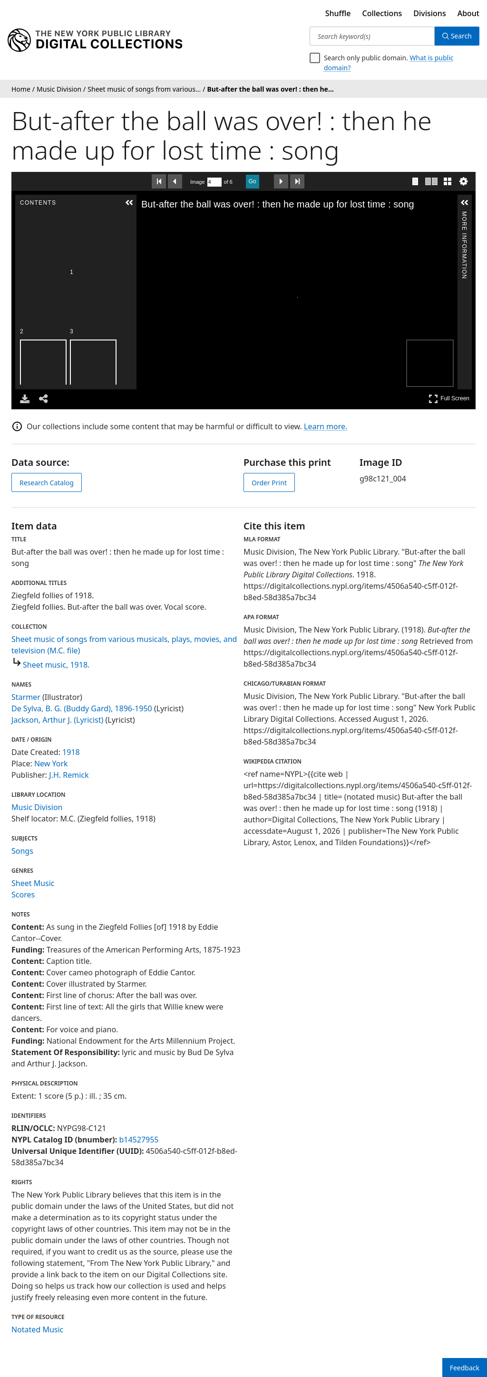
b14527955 (138, 1139)
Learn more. (325, 426)
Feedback (464, 1367)
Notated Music (37, 1329)
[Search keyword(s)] (372, 36)
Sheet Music (33, 883)
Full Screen (449, 398)
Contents (30, 215)
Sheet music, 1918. (56, 665)
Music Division (36, 807)
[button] (31, 202)
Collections (382, 13)
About (468, 13)
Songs (22, 851)
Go (252, 181)
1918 (71, 752)
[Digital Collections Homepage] (95, 40)
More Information (464, 215)
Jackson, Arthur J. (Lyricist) (57, 720)
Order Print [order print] (269, 482)
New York (51, 763)
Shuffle (338, 13)
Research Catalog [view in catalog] (46, 482)
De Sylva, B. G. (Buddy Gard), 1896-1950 (81, 708)
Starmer (25, 697)
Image (197, 182)
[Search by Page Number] (214, 182)
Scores (23, 894)
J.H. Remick (68, 775)
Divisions (429, 13)
